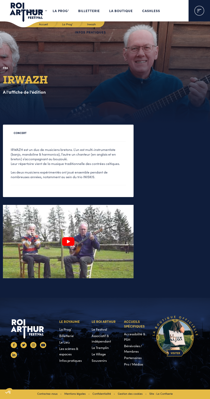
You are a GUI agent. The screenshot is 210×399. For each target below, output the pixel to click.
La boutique (121, 10)
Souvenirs (99, 360)
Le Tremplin (100, 347)
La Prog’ (61, 10)
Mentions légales (75, 393)
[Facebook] (14, 347)
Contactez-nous (47, 393)
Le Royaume (32, 10)
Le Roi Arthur (104, 321)
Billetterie (89, 10)
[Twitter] (23, 347)
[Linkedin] (14, 357)
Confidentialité (101, 393)
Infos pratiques (90, 32)
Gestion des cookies (130, 393)
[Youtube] (43, 347)
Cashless (151, 10)
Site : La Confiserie (161, 393)
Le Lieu (64, 342)
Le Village (99, 354)
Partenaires (133, 358)
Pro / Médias (133, 364)
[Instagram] (33, 347)
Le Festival (99, 329)
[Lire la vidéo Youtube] (68, 241)
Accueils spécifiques (134, 323)
